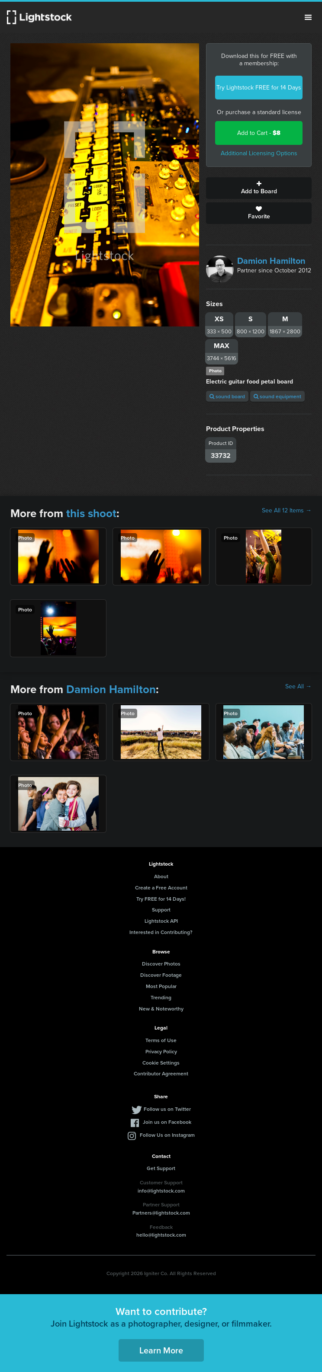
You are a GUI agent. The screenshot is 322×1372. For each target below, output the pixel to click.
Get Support (161, 1168)
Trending (161, 997)
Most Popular (161, 986)
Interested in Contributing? (161, 932)
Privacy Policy (161, 1051)
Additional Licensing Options (259, 153)
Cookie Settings (161, 1062)
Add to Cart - (258, 133)
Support (161, 909)
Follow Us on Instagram (167, 1135)
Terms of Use (161, 1040)
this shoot (91, 513)
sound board (227, 396)
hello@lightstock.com (161, 1234)
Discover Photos (161, 963)
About (161, 876)
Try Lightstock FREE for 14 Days (258, 87)
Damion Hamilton (271, 260)
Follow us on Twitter (167, 1109)
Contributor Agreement (161, 1073)
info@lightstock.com (161, 1190)
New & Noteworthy (161, 1008)
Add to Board (258, 188)
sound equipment (277, 396)
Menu (308, 17)
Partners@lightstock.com (161, 1212)
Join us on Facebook (167, 1122)
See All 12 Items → (287, 510)
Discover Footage (161, 975)
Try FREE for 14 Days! (161, 898)
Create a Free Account (161, 887)
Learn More (161, 1350)
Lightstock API (161, 920)
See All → (298, 686)
